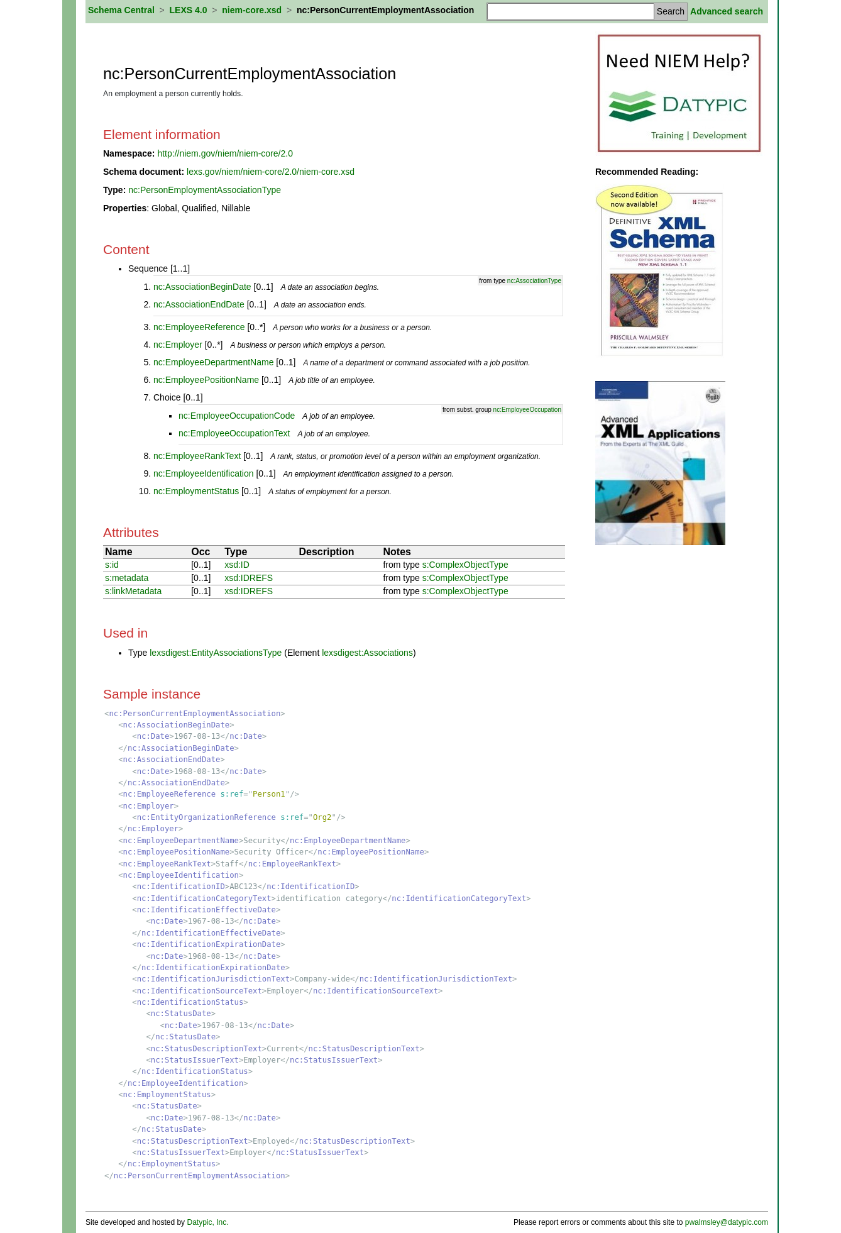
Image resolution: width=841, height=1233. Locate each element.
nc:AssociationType (534, 280)
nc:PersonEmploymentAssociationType (204, 190)
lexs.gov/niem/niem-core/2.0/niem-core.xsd (271, 172)
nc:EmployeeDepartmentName (213, 362)
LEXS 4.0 (188, 10)
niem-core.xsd (252, 10)
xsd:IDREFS (248, 578)
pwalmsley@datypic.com (726, 1222)
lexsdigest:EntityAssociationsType (216, 653)
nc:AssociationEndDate (199, 304)
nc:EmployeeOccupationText (234, 433)
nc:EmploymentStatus (196, 491)
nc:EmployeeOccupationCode (237, 416)
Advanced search (726, 11)
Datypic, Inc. (207, 1222)
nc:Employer (177, 345)
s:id (112, 565)
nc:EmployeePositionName (206, 380)
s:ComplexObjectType (465, 565)
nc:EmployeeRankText (197, 456)
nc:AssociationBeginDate (202, 287)
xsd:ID (237, 565)
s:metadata (126, 578)
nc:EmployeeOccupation (527, 409)
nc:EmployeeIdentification (203, 473)
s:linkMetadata (133, 591)
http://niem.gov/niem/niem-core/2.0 (225, 153)
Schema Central (121, 10)
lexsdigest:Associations (367, 653)
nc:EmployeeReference (199, 327)
